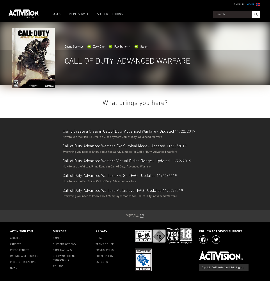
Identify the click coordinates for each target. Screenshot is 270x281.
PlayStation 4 (119, 46)
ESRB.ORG (102, 262)
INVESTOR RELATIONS (23, 262)
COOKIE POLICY (104, 256)
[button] (258, 4)
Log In (250, 4)
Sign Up (239, 4)
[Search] (256, 14)
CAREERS (15, 244)
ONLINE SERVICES (79, 14)
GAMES (56, 14)
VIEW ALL (135, 216)
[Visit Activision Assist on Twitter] (216, 239)
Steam (141, 46)
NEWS (13, 268)
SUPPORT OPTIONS (110, 14)
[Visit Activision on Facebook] (203, 239)
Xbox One (96, 46)
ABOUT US (16, 238)
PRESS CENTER (19, 250)
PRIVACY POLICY (105, 250)
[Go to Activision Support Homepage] (26, 14)
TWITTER (58, 266)
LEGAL (99, 238)
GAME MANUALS (62, 250)
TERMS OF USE (105, 244)
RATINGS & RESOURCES (24, 256)
